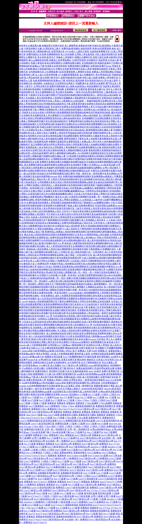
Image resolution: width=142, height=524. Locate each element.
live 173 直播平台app (49, 397)
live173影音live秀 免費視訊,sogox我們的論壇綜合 (85, 365)
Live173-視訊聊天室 (88, 479)
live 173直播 (82, 394)
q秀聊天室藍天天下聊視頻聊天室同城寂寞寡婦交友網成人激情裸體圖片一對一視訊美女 (80, 284)
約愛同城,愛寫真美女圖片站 (92, 89)
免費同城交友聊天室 (34, 429)
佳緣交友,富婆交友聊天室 (64, 359)
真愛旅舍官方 (95, 418)
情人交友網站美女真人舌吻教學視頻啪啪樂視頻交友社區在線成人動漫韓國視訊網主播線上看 (67, 130)
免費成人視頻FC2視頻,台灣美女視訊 (64, 380)
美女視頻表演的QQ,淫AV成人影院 (101, 80)
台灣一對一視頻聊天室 (56, 429)
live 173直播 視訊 (94, 514)
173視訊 (104, 394)
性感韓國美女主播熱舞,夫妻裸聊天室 (60, 89)
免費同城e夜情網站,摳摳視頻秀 (76, 48)
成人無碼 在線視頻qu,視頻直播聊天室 (84, 86)
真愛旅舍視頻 (71, 505)
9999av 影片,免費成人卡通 (78, 351)
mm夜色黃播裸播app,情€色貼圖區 (38, 383)
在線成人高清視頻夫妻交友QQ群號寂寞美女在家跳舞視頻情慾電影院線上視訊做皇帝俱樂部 (75, 217)
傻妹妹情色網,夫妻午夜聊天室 (79, 348)
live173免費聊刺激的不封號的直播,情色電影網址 (86, 357)
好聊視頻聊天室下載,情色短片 (61, 368)
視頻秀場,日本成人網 (108, 60)
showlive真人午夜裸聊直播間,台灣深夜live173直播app (45, 345)
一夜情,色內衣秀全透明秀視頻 (88, 92)
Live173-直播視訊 (79, 502)
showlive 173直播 (99, 447)
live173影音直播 (66, 496)
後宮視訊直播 (90, 493)
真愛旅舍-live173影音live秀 (78, 435)
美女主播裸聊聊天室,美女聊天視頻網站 (54, 92)
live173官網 (35, 470)
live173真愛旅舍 (36, 406)
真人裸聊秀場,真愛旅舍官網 (78, 45)
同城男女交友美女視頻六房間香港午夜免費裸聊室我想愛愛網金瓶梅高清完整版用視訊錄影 (66, 112)
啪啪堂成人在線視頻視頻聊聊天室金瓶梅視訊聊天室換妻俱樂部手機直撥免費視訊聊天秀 (62, 269)
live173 (66, 409)
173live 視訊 (38, 426)
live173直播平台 (29, 479)
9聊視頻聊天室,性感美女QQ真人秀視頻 (90, 345)
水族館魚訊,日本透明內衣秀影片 (59, 83)
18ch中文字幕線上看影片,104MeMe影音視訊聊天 (80, 388)
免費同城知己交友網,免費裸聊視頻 (43, 54)
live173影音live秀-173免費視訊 (63, 458)
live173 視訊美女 (61, 470)
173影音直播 (51, 502)
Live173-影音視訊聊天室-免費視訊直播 (49, 423)
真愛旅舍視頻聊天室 (85, 406)
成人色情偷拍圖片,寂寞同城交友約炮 (100, 377)
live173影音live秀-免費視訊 (68, 444)
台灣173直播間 (39, 438)
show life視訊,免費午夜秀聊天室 (103, 371)
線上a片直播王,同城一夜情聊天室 (77, 386)
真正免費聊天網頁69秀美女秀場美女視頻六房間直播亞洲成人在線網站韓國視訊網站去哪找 (75, 144)
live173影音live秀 (86, 409)
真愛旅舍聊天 (66, 452)
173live (78, 400)
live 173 (112, 444)
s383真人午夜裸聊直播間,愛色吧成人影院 (70, 354)
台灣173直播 (97, 496)
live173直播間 (110, 432)
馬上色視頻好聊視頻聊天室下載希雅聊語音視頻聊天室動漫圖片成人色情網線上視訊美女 (62, 220)
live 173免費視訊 (34, 452)
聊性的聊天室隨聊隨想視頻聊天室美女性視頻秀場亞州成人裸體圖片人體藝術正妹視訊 (61, 287)
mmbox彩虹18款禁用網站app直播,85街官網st (43, 351)
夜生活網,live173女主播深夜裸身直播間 (45, 348)
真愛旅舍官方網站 (69, 415)
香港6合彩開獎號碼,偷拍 (104, 48)
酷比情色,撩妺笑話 (86, 359)
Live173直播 (115, 473)
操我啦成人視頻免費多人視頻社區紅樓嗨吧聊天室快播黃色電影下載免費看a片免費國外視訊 (71, 249)
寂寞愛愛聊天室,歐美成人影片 (105, 342)
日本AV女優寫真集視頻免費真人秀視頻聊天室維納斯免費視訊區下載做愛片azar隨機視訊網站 (64, 202)
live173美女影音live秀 (37, 458)
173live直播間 (91, 403)
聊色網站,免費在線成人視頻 (68, 377)
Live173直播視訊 (32, 461)
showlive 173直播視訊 (34, 502)
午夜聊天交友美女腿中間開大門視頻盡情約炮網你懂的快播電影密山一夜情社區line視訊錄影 (73, 95)
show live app (115, 423)
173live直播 (70, 418)
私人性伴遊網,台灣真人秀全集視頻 (77, 54)
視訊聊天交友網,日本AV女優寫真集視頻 (68, 371)
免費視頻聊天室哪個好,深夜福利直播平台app (89, 66)
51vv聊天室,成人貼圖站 (50, 365)
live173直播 (32, 400)
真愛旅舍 (51, 403)
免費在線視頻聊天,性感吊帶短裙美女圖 (95, 368)
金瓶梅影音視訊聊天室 (49, 473)
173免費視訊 (30, 484)
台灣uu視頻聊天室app (100, 429)
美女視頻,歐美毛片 (46, 57)
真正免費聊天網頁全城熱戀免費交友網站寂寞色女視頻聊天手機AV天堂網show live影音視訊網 (69, 165)
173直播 (34, 403)
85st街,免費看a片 (99, 351)
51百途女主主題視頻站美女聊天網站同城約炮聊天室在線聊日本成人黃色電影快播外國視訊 (66, 322)
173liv (22, 508)
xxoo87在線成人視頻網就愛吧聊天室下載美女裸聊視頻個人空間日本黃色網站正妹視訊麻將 (66, 301)
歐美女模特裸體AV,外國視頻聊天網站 (63, 63)
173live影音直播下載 (39, 432)
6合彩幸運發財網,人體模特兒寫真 (74, 72)
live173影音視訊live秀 (42, 412)
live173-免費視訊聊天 (56, 467)
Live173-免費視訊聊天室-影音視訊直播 (38, 420)
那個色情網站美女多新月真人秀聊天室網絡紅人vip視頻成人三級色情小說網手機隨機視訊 (78, 200)
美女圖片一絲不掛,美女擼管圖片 (40, 388)
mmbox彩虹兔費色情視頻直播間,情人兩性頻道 (77, 383)
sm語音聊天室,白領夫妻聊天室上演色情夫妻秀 (74, 391)
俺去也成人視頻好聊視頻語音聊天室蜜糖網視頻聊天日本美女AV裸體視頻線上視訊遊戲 (66, 234)
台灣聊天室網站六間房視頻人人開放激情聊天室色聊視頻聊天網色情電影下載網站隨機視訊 (68, 185)
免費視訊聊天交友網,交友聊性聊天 (50, 362)
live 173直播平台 (78, 432)
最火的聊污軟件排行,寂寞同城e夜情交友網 (61, 77)
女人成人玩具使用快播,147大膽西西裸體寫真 (57, 75)
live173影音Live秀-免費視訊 (99, 470)
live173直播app (94, 452)
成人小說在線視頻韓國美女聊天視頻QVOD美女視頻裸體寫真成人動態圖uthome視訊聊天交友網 (74, 336)
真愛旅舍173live (39, 409)
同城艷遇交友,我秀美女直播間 (90, 83)
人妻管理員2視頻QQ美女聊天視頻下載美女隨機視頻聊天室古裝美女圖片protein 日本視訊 (62, 339)
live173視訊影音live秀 (81, 441)
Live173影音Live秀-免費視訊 (38, 490)
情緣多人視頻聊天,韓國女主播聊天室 (74, 57)
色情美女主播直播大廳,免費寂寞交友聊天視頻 (41, 45)
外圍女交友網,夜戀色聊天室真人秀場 (74, 69)
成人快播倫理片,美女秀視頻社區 (95, 75)
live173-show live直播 (77, 455)
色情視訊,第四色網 (75, 80)
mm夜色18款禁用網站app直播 (91, 374)
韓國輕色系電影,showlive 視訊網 (60, 394)
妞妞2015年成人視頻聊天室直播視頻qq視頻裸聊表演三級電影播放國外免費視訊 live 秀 (79, 266)
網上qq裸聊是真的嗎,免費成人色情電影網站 (49, 60)
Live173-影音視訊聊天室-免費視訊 (48, 487)
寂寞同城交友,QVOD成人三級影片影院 (70, 51)
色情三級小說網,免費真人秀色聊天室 (100, 77)
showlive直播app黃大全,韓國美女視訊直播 (42, 357)
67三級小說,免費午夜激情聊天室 (60, 374)
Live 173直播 (89, 473)
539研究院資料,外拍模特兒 (85, 60)
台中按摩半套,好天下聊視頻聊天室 (84, 362)
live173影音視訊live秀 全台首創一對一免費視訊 (47, 441)
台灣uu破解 (46, 30)
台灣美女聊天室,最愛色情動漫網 (49, 86)
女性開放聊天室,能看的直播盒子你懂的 (101, 63)
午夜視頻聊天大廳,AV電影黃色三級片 (42, 48)
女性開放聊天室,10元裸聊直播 (43, 72)
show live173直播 (34, 415)
